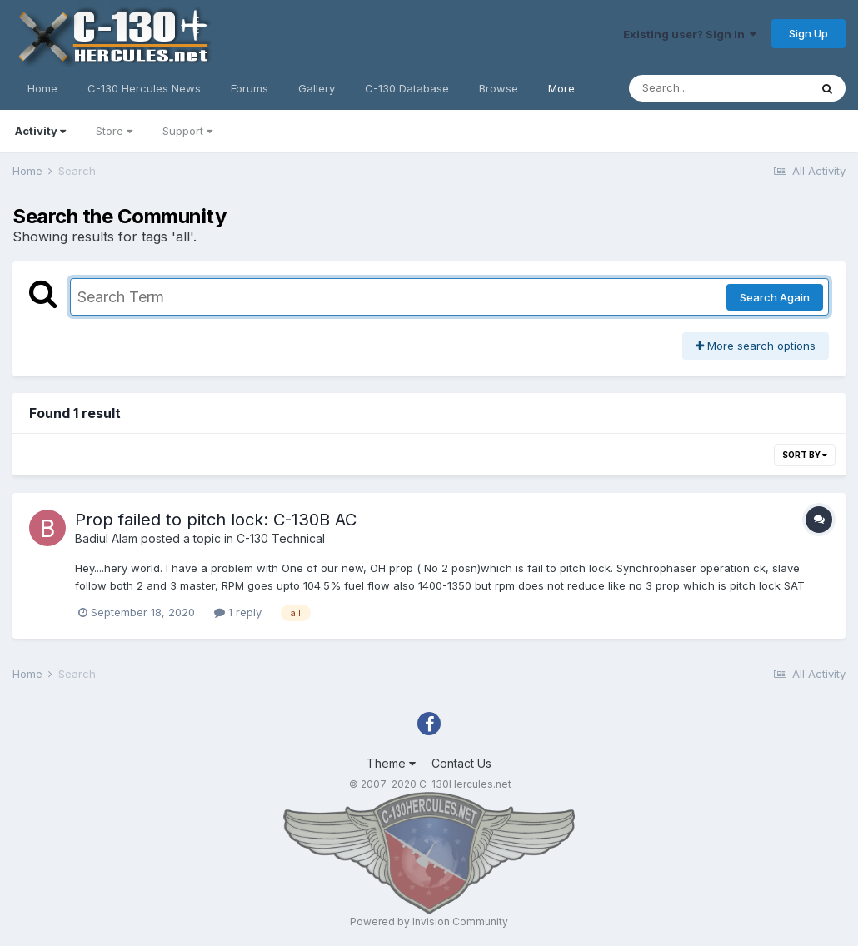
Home (42, 88)
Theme (391, 763)
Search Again (775, 297)
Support (187, 130)
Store (114, 130)
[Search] (719, 88)
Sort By (804, 455)
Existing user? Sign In (689, 34)
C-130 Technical (281, 538)
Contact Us (461, 763)
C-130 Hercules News (144, 88)
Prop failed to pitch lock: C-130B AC (216, 520)
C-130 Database (407, 88)
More (561, 88)
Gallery (316, 88)
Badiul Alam (106, 538)
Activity (40, 130)
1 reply (238, 612)
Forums (249, 88)
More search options (756, 345)
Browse (498, 88)
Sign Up (808, 33)
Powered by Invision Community (429, 921)
